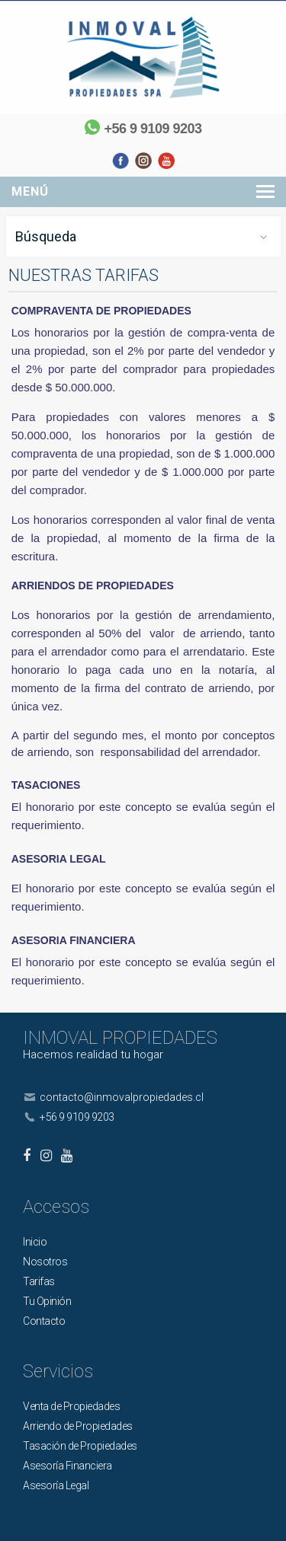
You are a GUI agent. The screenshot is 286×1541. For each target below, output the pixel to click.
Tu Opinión (47, 1301)
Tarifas (39, 1281)
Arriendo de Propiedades (78, 1426)
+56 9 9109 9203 (152, 128)
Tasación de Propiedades (80, 1446)
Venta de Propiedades (71, 1406)
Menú (30, 191)
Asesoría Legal (55, 1485)
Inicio (35, 1242)
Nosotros (45, 1261)
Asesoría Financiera (67, 1466)
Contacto (44, 1321)
